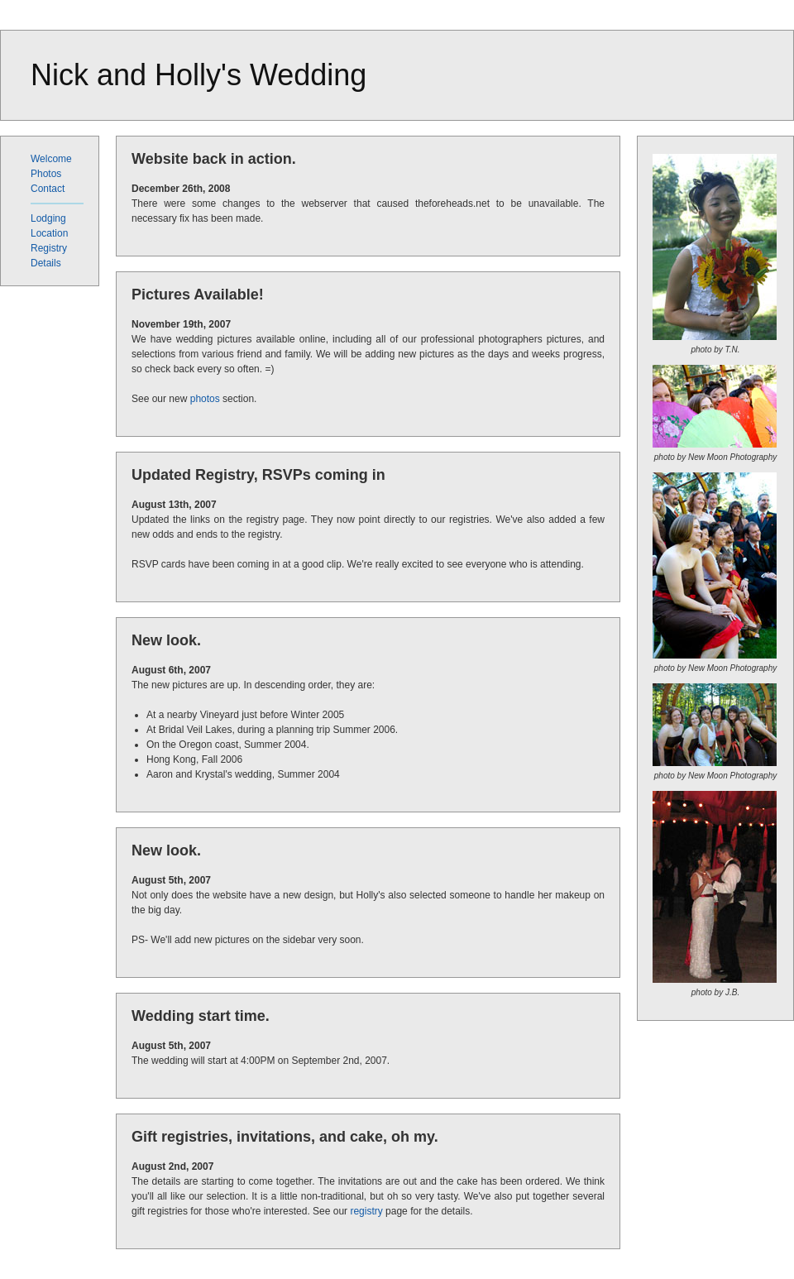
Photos (46, 174)
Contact (48, 188)
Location (49, 233)
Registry (49, 248)
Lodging (48, 218)
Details (46, 263)
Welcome (51, 159)
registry (366, 1211)
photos (205, 399)
